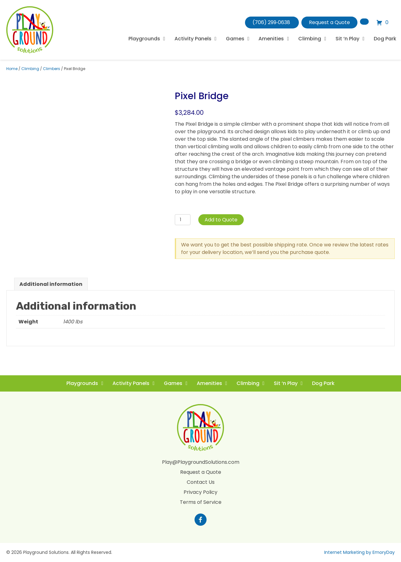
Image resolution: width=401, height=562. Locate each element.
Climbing (30, 68)
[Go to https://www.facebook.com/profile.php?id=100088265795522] (200, 520)
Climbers (51, 68)
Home (12, 68)
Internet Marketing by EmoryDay (359, 552)
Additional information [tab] (50, 284)
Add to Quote (221, 219)
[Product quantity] (183, 219)
